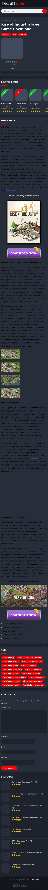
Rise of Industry (8, 657)
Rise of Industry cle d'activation (29, 657)
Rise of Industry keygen (11, 681)
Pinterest (24, 72)
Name (4, 736)
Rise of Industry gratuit (31, 673)
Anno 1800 (34, 459)
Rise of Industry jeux (36, 677)
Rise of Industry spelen (10, 685)
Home (3, 21)
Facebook (5, 72)
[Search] (24, 11)
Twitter (15, 72)
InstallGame (34, 880)
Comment (5, 707)
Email (3, 747)
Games (9, 21)
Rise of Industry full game (12, 669)
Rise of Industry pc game (32, 681)
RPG (14, 34)
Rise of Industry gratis (10, 673)
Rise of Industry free (10, 665)
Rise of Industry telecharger (33, 685)
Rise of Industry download (32, 661)
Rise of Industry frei (28, 665)
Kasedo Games (12, 190)
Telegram (33, 72)
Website (4, 757)
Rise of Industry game (33, 669)
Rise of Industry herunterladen (14, 677)
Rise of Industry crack (10, 661)
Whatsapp (42, 72)
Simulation (22, 34)
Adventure (18, 21)
